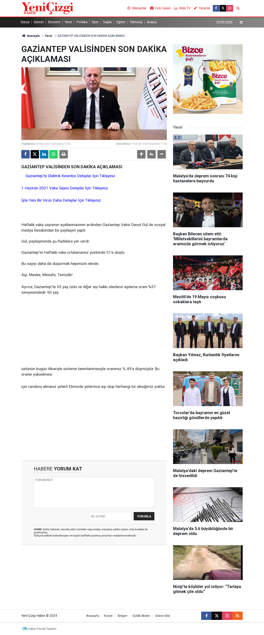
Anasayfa (30, 35)
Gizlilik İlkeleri (141, 616)
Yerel (68, 22)
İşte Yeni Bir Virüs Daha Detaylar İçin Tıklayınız (61, 200)
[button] (141, 154)
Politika (81, 22)
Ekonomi (54, 22)
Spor (95, 22)
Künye (108, 616)
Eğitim (120, 22)
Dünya (25, 22)
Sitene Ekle (162, 616)
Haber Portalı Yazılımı (42, 628)
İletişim (122, 616)
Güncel (39, 22)
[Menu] (241, 22)
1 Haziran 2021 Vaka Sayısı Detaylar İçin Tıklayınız (65, 188)
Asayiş (152, 22)
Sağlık (107, 22)
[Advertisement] (94, 331)
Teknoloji (136, 22)
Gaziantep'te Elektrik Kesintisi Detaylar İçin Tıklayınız (70, 175)
